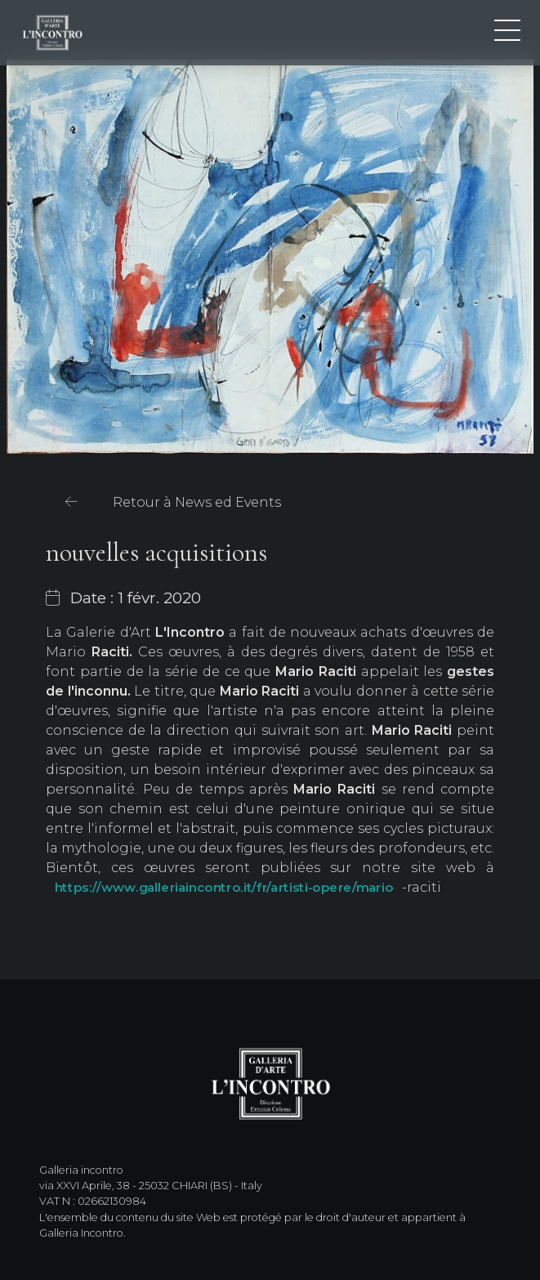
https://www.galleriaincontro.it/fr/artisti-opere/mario (224, 887)
